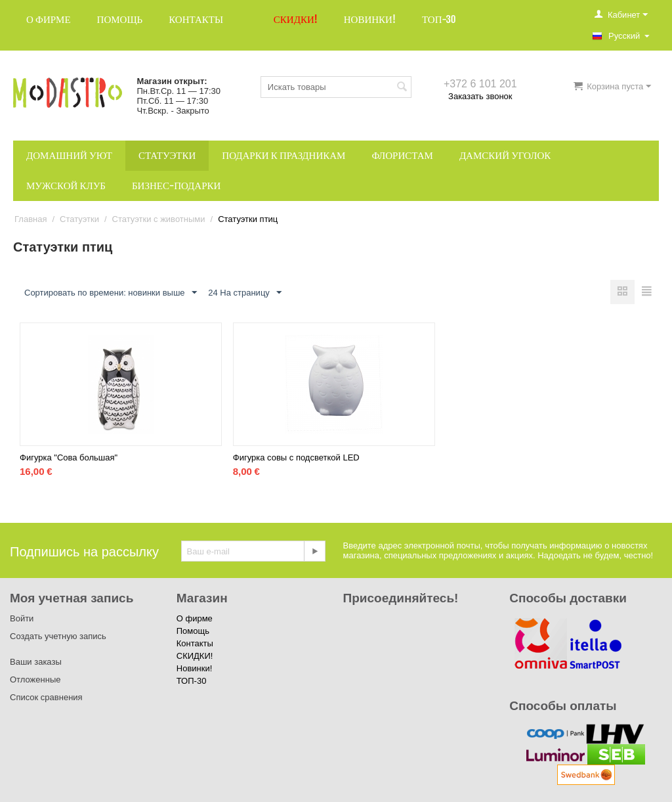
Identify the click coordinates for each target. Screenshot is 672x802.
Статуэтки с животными (158, 219)
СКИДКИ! (296, 19)
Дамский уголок (505, 155)
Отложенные (35, 679)
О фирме (48, 19)
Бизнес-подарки (176, 185)
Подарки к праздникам (283, 155)
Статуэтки (167, 155)
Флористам (402, 155)
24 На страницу (245, 293)
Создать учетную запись (58, 636)
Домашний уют (69, 155)
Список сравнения (46, 697)
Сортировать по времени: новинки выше (110, 293)
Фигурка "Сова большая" (68, 457)
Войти (21, 618)
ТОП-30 (439, 19)
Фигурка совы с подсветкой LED (296, 457)
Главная (30, 219)
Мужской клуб (66, 185)
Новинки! (370, 19)
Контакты (196, 19)
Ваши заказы (36, 662)
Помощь (120, 19)
